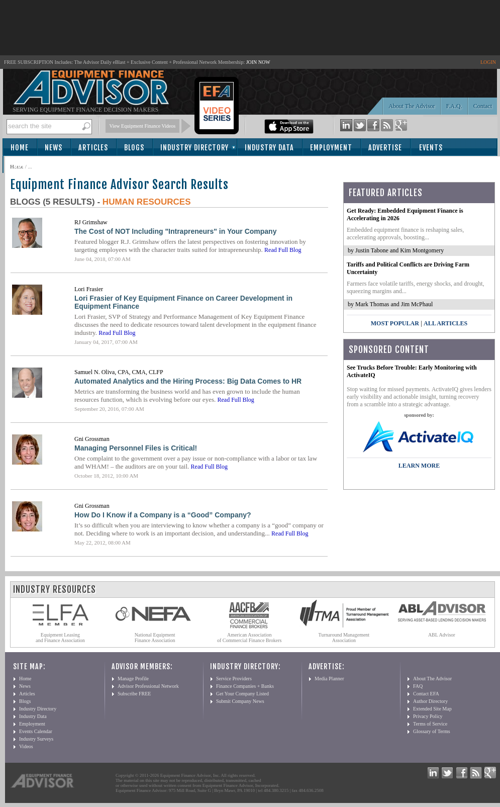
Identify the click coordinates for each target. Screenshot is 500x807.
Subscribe (31, 165)
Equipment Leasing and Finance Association (60, 637)
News (53, 147)
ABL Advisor (441, 635)
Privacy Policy (428, 716)
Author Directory (430, 701)
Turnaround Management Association (344, 637)
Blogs (134, 147)
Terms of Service (430, 724)
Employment (331, 147)
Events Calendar (35, 731)
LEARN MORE (419, 465)
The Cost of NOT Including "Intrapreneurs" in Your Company (175, 231)
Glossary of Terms (431, 731)
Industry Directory (194, 147)
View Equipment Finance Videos (143, 126)
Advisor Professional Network (148, 686)
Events (431, 147)
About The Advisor (411, 106)
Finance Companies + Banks (245, 686)
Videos (26, 746)
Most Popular (395, 323)
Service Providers (234, 678)
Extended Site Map (432, 708)
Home (20, 147)
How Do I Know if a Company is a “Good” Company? (162, 515)
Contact (482, 106)
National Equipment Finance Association (155, 637)
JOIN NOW (258, 62)
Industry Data (269, 147)
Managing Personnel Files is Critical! (135, 448)
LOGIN (488, 62)
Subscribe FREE (134, 693)
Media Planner (329, 678)
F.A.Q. (454, 106)
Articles (93, 147)
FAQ (418, 686)
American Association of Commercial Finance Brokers (249, 637)
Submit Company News (240, 701)
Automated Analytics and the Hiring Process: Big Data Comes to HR (188, 381)
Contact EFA (426, 693)
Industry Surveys (36, 739)
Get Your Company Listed (242, 693)
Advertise (385, 147)
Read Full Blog (282, 249)
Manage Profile (133, 678)
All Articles (445, 323)
